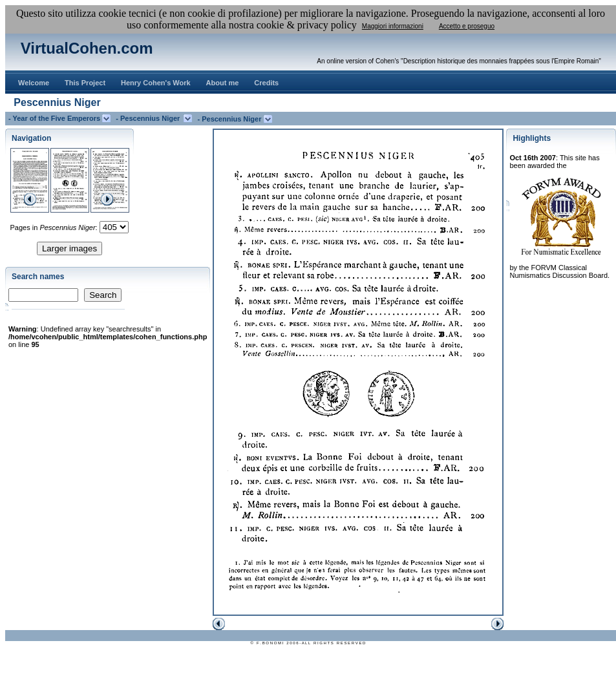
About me (222, 83)
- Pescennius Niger (150, 118)
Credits (266, 83)
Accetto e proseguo (466, 26)
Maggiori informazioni (392, 26)
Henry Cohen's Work (156, 83)
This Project (85, 83)
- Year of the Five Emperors (55, 118)
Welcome (33, 83)
